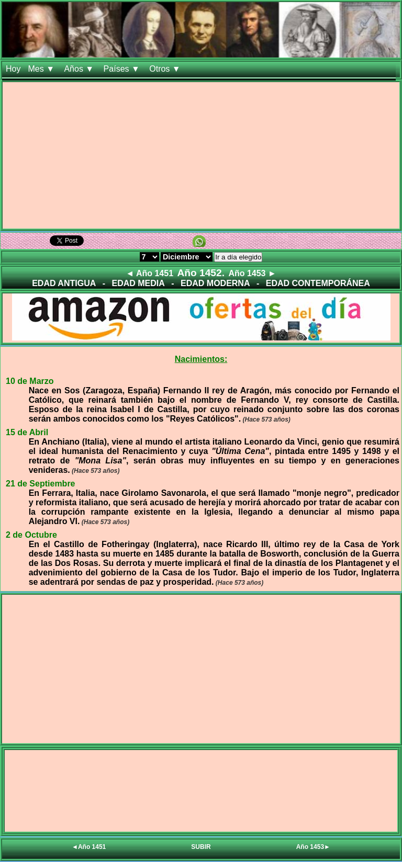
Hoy (13, 68)
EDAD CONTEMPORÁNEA (318, 283)
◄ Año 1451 (149, 273)
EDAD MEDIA (137, 283)
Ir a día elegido (238, 257)
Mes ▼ (42, 68)
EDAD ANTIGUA (64, 283)
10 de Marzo (30, 381)
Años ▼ (80, 68)
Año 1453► (313, 846)
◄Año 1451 (89, 846)
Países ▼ (123, 68)
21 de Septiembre (40, 483)
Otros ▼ (166, 68)
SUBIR (200, 846)
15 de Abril (27, 432)
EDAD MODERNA (215, 283)
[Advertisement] (201, 155)
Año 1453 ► (252, 273)
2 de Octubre (31, 534)
